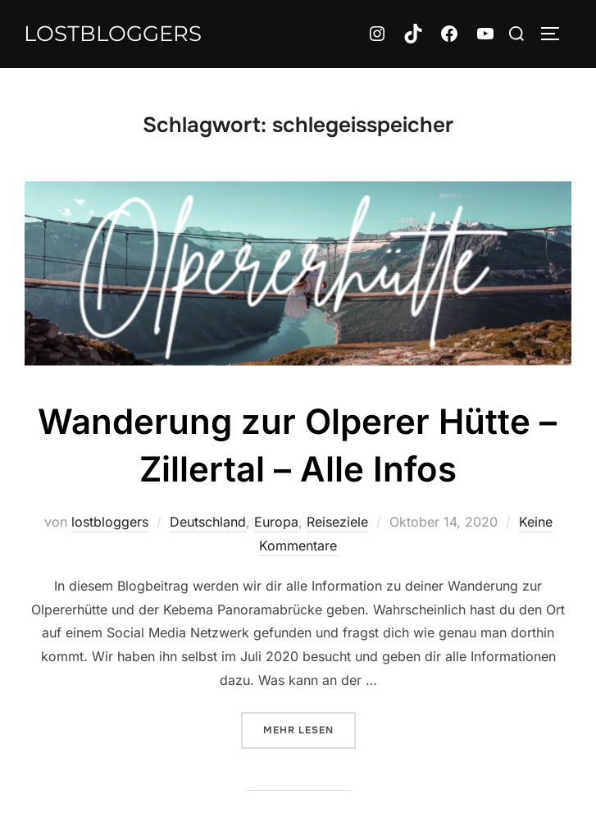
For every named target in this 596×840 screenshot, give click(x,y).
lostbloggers (113, 34)
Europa (276, 522)
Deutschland (208, 522)
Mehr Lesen (309, 729)
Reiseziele (337, 522)
